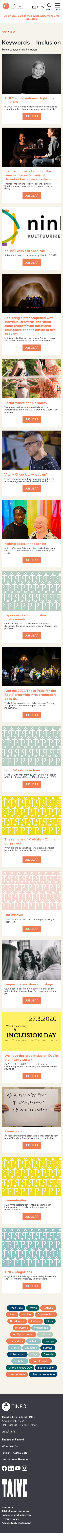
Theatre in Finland (13, 1439)
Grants (14, 1347)
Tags (12, 32)
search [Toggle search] (49, 9)
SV (42, 7)
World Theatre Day (20, 1367)
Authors (35, 1321)
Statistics (20, 1361)
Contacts (7, 1507)
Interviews (21, 1328)
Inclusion (45, 1334)
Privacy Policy (10, 1519)
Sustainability (46, 1367)
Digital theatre (40, 1361)
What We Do (10, 1446)
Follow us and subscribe (17, 1515)
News (12, 1314)
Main (4, 32)
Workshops (41, 1328)
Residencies (17, 1321)
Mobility (26, 1314)
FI (38, 7)
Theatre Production (43, 1374)
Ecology (49, 1341)
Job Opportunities (23, 1334)
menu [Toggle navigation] (57, 9)
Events (33, 1308)
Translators (16, 1341)
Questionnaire (16, 1374)
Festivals (48, 1308)
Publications (17, 1354)
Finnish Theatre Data (15, 1453)
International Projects (15, 1459)
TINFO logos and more (16, 1511)
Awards (48, 1354)
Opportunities (45, 1314)
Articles (33, 1341)
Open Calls (16, 1308)
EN (34, 7)
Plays (49, 1321)
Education (31, 1347)
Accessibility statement (16, 1523)
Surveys (48, 1347)
